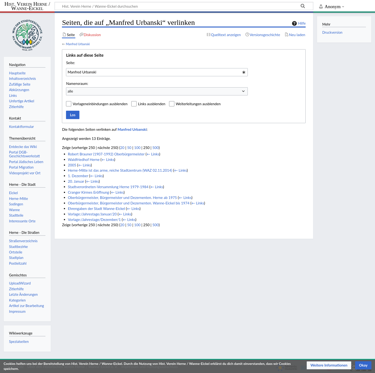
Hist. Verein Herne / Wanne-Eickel (27, 6)
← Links (153, 154)
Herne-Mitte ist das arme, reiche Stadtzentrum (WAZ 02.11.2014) (120, 170)
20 (122, 147)
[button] (329, 365)
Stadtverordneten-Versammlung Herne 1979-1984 (108, 187)
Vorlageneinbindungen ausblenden (100, 104)
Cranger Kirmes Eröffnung (88, 192)
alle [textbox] (70, 91)
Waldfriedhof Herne (84, 159)
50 (129, 147)
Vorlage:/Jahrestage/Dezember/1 (94, 219)
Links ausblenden (151, 104)
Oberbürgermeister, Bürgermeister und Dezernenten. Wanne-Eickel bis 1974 (129, 203)
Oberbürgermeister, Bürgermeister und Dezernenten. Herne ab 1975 (122, 197)
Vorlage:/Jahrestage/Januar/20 (92, 214)
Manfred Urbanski (78, 44)
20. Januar (76, 181)
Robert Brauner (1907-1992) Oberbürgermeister (106, 154)
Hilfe (298, 23)
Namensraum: (77, 83)
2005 (72, 165)
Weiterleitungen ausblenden (198, 104)
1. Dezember (78, 176)
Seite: (70, 62)
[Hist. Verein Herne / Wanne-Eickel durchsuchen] (184, 6)
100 (137, 147)
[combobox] (157, 72)
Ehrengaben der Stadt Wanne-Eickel (96, 208)
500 (155, 147)
